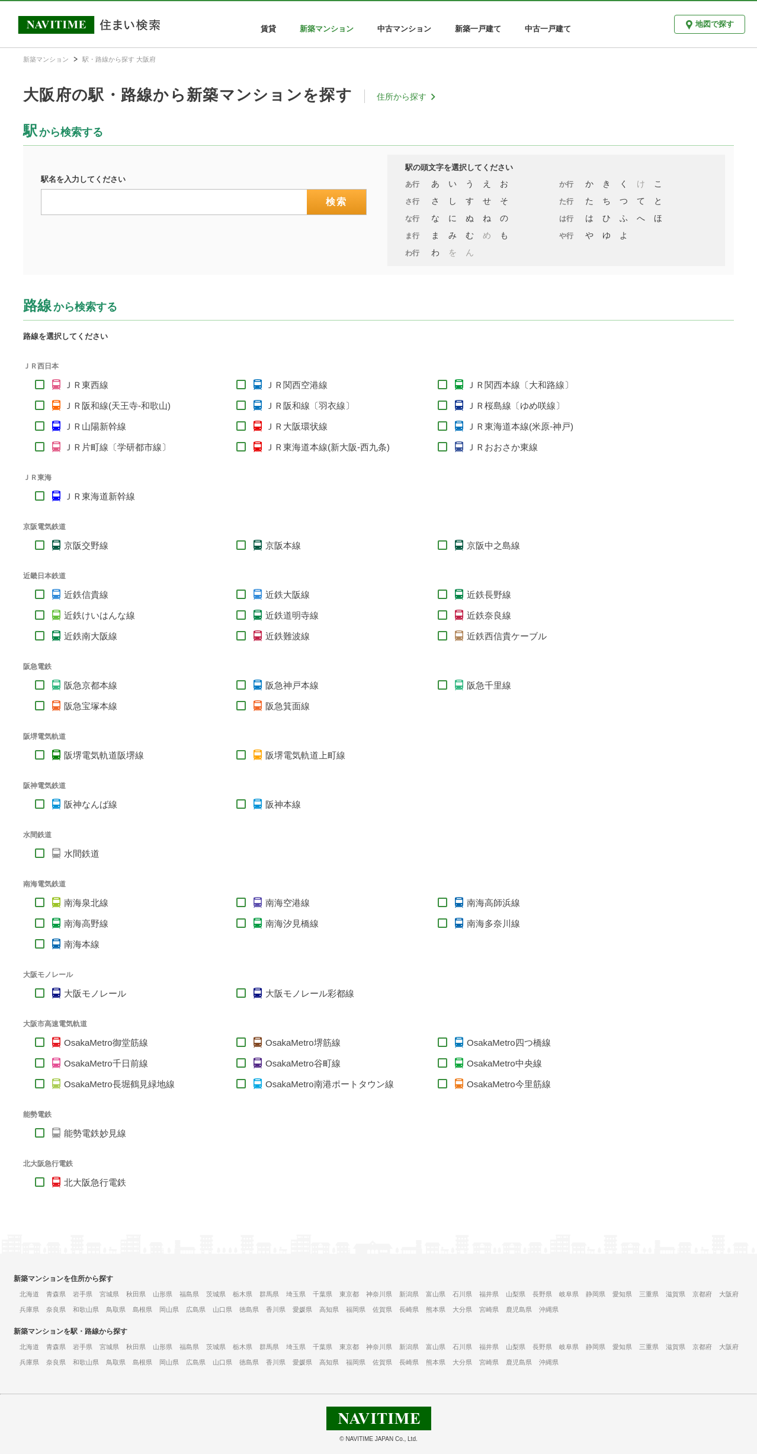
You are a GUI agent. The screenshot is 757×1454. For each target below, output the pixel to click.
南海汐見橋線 (292, 923)
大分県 (462, 1309)
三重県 (649, 1294)
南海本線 (82, 944)
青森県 (56, 1294)
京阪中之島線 (493, 545)
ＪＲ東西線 (86, 385)
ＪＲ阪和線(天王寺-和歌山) (117, 406)
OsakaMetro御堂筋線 (106, 1042)
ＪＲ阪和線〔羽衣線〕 (309, 406)
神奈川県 (379, 1294)
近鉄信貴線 (86, 595)
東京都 (349, 1294)
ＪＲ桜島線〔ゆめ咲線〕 (515, 406)
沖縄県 (549, 1309)
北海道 (29, 1294)
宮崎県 (489, 1309)
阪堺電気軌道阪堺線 (104, 755)
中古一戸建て (548, 28)
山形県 (162, 1294)
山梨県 (515, 1294)
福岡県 (355, 1309)
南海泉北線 (86, 903)
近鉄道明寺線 (292, 615)
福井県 (489, 1294)
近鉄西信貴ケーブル (507, 636)
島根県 (142, 1309)
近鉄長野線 (489, 595)
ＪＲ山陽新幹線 (95, 426)
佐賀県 (382, 1309)
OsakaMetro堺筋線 (303, 1042)
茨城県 (216, 1294)
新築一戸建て (478, 28)
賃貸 (268, 28)
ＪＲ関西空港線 (296, 385)
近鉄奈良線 (489, 615)
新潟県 (409, 1294)
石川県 (462, 1294)
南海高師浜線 (493, 903)
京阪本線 (283, 545)
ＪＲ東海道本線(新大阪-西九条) (327, 447)
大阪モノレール (95, 993)
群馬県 (269, 1294)
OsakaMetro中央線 (504, 1063)
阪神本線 (283, 804)
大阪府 (729, 1294)
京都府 (702, 1294)
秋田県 (136, 1294)
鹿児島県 (519, 1309)
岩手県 (82, 1294)
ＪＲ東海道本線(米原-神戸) (520, 426)
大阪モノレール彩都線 (309, 993)
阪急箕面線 (287, 706)
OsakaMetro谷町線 (303, 1063)
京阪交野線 (86, 545)
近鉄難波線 (287, 636)
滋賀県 (675, 1294)
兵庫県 (29, 1309)
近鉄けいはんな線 (99, 615)
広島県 (196, 1309)
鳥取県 (116, 1309)
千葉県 (322, 1294)
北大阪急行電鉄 (95, 1182)
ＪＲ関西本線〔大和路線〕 (520, 385)
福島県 (189, 1294)
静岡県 (595, 1294)
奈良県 (56, 1309)
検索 (337, 202)
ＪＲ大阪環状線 (296, 426)
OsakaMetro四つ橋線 (509, 1042)
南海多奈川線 (493, 923)
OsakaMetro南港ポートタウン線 (329, 1084)
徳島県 (249, 1309)
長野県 (542, 1294)
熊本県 (435, 1309)
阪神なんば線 (90, 804)
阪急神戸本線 (292, 685)
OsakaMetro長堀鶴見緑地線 (119, 1084)
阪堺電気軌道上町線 (305, 755)
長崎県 (409, 1309)
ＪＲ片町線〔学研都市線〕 (117, 447)
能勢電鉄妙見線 (95, 1133)
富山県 (435, 1294)
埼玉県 (296, 1294)
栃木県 (242, 1294)
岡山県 (169, 1309)
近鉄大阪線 (287, 595)
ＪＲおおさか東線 (502, 447)
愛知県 (622, 1294)
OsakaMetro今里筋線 (509, 1084)
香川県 (276, 1309)
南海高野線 (86, 923)
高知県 (329, 1309)
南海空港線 (287, 903)
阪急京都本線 (90, 685)
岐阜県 (569, 1294)
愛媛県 (302, 1309)
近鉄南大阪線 (90, 636)
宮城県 (109, 1294)
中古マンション (404, 28)
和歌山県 (86, 1309)
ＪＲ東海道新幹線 (99, 496)
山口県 (222, 1309)
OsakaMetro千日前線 (106, 1063)
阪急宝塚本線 (90, 706)
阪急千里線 (489, 685)
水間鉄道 (82, 853)
